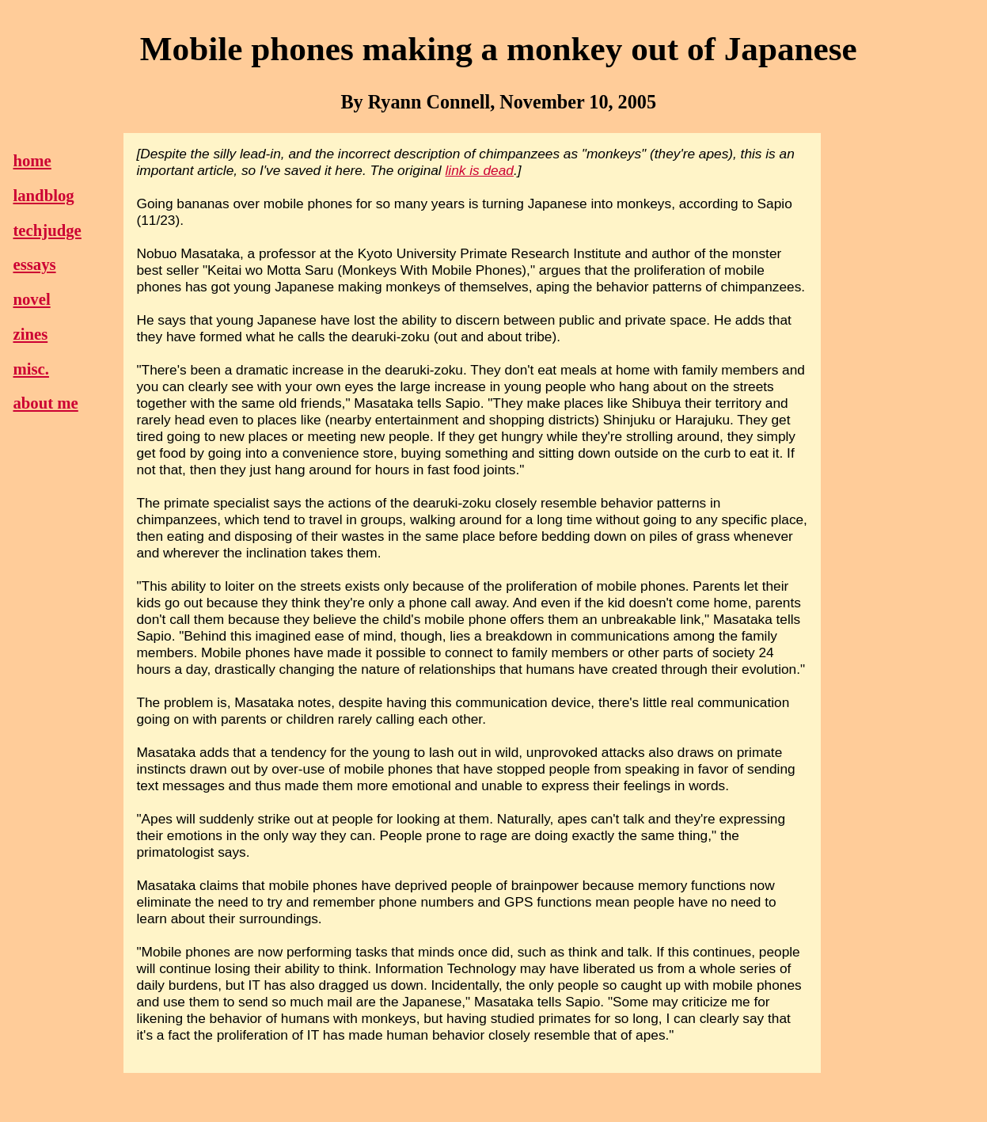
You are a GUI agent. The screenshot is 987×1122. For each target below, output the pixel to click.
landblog (43, 195)
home (32, 160)
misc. (30, 369)
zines (30, 334)
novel (31, 299)
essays (34, 264)
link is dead (480, 170)
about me (45, 403)
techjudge (47, 230)
